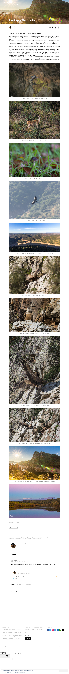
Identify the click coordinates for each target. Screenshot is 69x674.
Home (41, 2)
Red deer (25, 537)
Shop (56, 2)
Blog (53, 2)
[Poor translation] (7, 656)
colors (44, 537)
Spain (54, 537)
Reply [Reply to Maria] (27, 561)
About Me (45, 2)
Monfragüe (27, 538)
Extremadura (50, 537)
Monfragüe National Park (36, 538)
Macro (23, 538)
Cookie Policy (23, 672)
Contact (60, 2)
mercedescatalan (15, 26)
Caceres (38, 537)
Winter (20, 538)
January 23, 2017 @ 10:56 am (19, 561)
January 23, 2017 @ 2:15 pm (22, 573)
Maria (15, 560)
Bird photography (21, 537)
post (22, 40)
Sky (46, 537)
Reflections (35, 537)
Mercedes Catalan (8, 2)
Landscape (17, 538)
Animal (30, 538)
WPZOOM (65, 646)
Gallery (49, 2)
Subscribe (28, 638)
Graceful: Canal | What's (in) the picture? (23, 584)
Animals (13, 537)
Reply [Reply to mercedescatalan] (29, 573)
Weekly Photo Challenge (14, 522)
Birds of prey (30, 537)
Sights (42, 537)
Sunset (13, 538)
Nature (16, 537)
